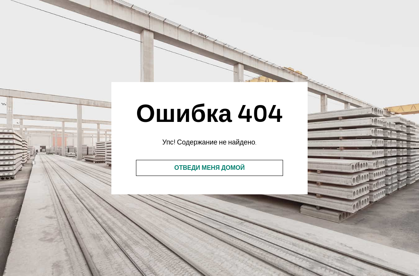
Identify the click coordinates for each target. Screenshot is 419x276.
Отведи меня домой (209, 168)
